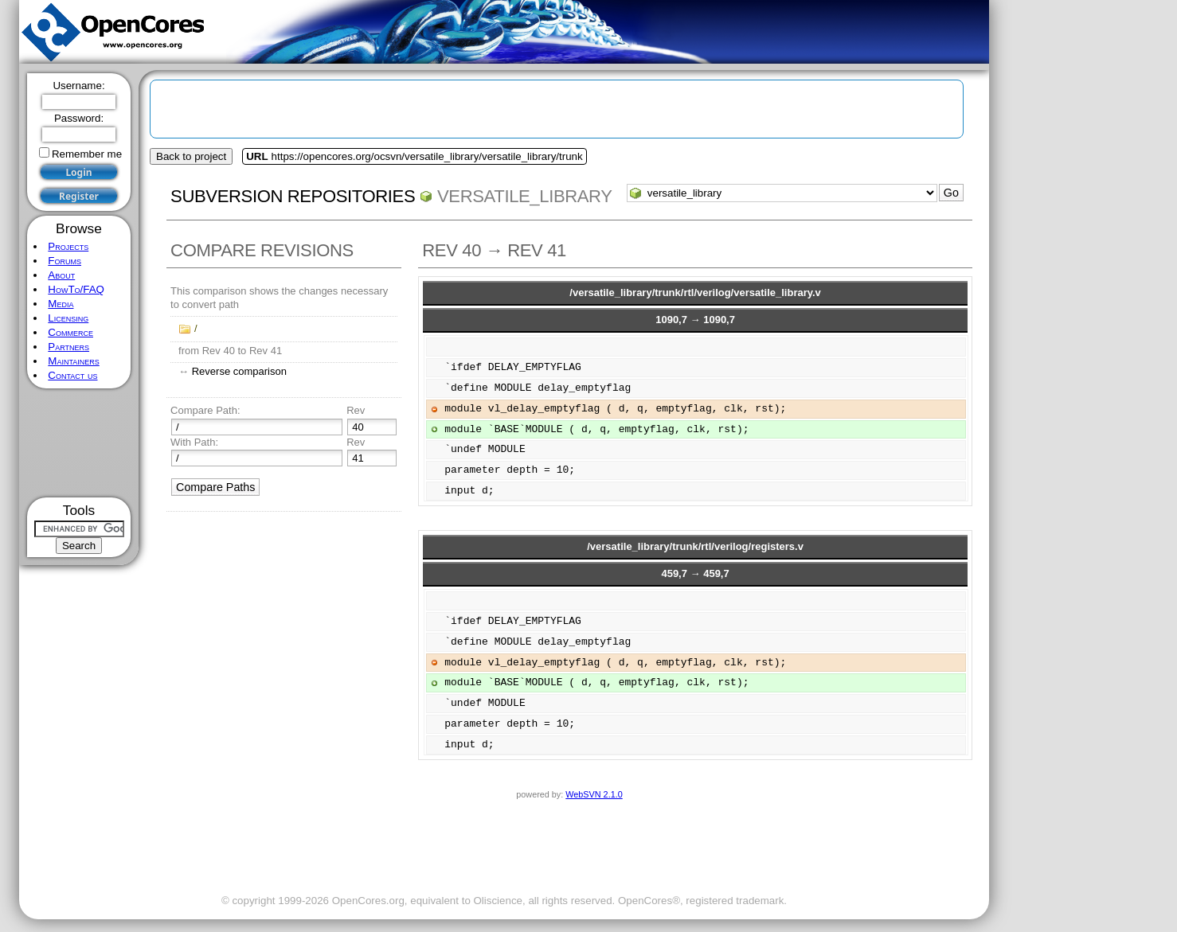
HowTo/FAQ (76, 289)
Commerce (70, 332)
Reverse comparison (239, 371)
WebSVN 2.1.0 (593, 794)
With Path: (194, 442)
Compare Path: (205, 410)
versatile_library (524, 196)
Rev (355, 410)
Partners (68, 347)
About (61, 275)
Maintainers (73, 361)
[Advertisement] (79, 443)
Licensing (68, 318)
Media (60, 304)
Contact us (72, 375)
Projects (68, 246)
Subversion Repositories (292, 196)
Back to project (191, 156)
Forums (64, 261)
